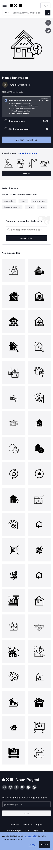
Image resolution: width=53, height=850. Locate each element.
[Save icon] (48, 23)
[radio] (26, 107)
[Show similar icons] (48, 30)
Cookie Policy (31, 836)
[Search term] (28, 12)
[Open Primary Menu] (5, 6)
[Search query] (26, 229)
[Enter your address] (26, 804)
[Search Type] (7, 12)
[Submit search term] (47, 12)
